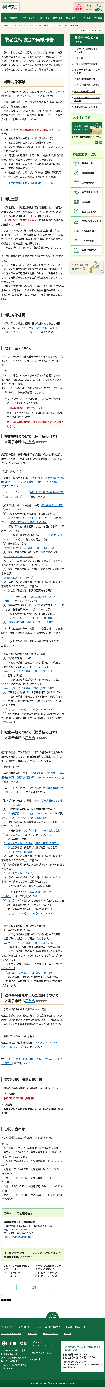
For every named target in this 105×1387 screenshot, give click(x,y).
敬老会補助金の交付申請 (86, 64)
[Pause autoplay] (74, 142)
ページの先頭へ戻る (52, 1316)
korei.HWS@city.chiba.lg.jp (18, 1237)
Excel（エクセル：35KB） (18, 548)
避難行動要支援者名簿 (84, 91)
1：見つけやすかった (48, 1273)
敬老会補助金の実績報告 (86, 107)
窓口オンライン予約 (91, 221)
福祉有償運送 (80, 58)
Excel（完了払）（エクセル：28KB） (24, 518)
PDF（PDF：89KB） (47, 548)
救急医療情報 (88, 173)
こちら (36, 442)
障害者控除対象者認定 (84, 79)
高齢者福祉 (27, 25)
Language (89, 9)
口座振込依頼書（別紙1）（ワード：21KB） (32, 622)
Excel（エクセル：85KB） (18, 556)
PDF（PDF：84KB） (45, 688)
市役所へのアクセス (41, 1353)
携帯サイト (32, 1334)
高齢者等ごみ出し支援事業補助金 (87, 99)
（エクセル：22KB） (15, 913)
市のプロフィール (50, 1334)
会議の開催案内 (89, 250)
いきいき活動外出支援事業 (87, 85)
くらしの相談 (88, 231)
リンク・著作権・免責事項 (49, 1327)
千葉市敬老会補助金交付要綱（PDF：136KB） (31, 183)
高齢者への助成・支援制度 (45, 25)
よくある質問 (88, 241)
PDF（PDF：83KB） (41, 913)
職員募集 (86, 202)
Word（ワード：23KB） (17, 671)
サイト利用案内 (25, 1327)
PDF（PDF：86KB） (41, 618)
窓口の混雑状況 (89, 212)
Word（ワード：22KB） (17, 688)
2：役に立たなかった (16, 1276)
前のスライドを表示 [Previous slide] (96, 142)
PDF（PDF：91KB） (41, 709)
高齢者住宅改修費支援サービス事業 (86, 50)
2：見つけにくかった (48, 1276)
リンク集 (67, 1334)
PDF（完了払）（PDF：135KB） (28, 522)
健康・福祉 (15, 25)
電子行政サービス (90, 192)
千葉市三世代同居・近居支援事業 (87, 71)
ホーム (6, 25)
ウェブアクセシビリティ (11, 1334)
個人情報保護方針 (73, 1327)
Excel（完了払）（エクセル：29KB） (24, 813)
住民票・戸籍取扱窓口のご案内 (86, 137)
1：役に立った (13, 1273)
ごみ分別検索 (88, 183)
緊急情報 (78, 9)
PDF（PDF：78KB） (45, 671)
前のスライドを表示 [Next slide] (100, 142)
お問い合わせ (38, 1359)
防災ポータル (88, 163)
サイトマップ (6, 1327)
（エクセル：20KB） (15, 618)
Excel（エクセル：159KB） (19, 578)
